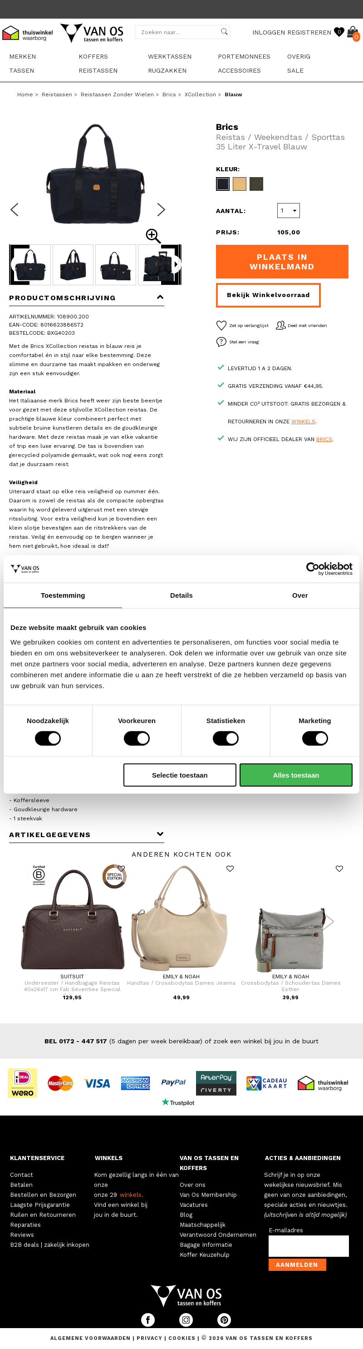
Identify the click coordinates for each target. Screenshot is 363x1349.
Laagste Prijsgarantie (40, 1204)
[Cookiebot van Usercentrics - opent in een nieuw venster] (313, 569)
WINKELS (109, 1158)
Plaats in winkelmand (282, 261)
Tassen (21, 70)
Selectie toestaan (180, 775)
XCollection (200, 94)
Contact (21, 1174)
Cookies (182, 1338)
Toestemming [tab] (63, 595)
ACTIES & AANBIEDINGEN (303, 1158)
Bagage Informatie (206, 1244)
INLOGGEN (268, 32)
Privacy (150, 1338)
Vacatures (194, 1204)
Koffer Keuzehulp (205, 1254)
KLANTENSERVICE (37, 1158)
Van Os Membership (208, 1194)
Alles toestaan (296, 775)
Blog (186, 1214)
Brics (169, 94)
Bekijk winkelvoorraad (268, 294)
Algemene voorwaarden (91, 1338)
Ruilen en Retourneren (43, 1214)
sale (295, 70)
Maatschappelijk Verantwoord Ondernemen (218, 1229)
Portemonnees (244, 56)
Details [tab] (181, 595)
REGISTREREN (309, 32)
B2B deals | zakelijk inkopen (49, 1244)
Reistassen (98, 70)
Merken (22, 56)
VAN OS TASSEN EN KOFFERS (209, 1163)
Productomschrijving (86, 297)
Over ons (193, 1184)
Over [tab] (300, 595)
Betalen (21, 1184)
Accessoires (239, 70)
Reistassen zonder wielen (117, 94)
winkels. (131, 1194)
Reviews (22, 1234)
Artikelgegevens (86, 834)
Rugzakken (167, 70)
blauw (233, 94)
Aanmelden (297, 1264)
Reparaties (25, 1224)
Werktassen (169, 56)
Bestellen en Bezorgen (43, 1194)
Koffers (93, 56)
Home (25, 94)
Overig (298, 56)
